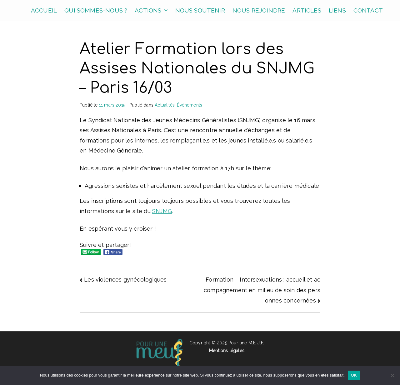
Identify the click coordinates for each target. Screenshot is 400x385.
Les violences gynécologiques (125, 279)
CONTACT (368, 10)
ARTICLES (306, 10)
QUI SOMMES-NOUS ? (95, 10)
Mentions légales (226, 350)
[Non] (392, 375)
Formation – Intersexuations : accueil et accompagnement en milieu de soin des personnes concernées (262, 289)
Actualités (165, 105)
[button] (165, 10)
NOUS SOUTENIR (200, 10)
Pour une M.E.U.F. (246, 342)
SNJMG (162, 211)
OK (354, 375)
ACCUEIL (44, 10)
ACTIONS (151, 10)
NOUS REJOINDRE (258, 10)
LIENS (337, 10)
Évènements (189, 105)
